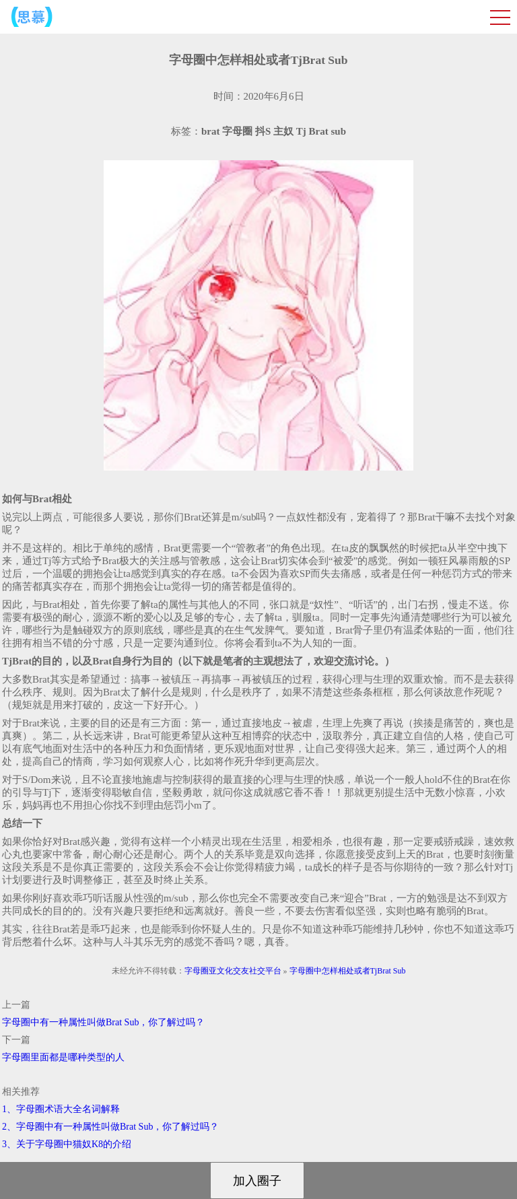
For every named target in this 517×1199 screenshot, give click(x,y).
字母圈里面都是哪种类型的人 (63, 1057)
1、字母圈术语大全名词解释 (61, 1109)
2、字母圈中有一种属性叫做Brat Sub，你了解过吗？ (110, 1127)
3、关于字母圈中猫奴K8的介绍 (66, 1144)
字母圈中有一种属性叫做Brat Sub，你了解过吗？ (103, 1022)
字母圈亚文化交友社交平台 (232, 970)
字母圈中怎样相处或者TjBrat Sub (347, 970)
